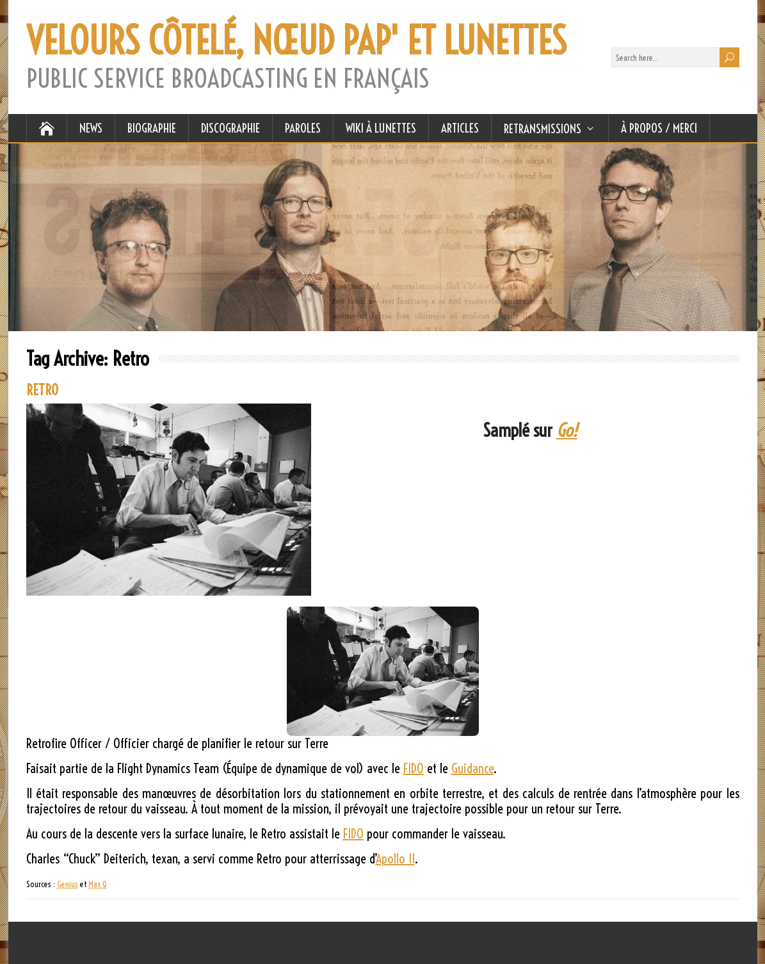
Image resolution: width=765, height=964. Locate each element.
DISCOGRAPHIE (230, 128)
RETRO (42, 390)
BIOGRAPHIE (151, 128)
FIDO (413, 768)
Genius (67, 884)
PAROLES (303, 128)
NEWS (90, 128)
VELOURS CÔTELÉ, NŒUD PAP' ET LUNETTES (296, 41)
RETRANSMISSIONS (542, 128)
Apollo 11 (395, 859)
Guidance (472, 768)
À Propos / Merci (659, 128)
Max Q (97, 884)
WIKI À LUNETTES (381, 128)
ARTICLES (460, 128)
